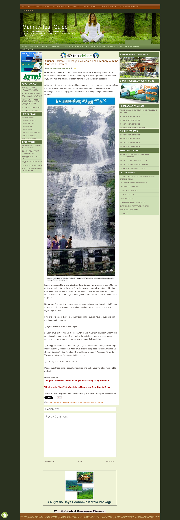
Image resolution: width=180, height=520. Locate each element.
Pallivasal (124, 214)
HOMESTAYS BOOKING (51, 46)
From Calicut (27, 130)
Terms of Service (41, 6)
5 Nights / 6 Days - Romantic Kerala (134, 164)
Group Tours (90, 6)
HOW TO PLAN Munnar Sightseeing (133, 183)
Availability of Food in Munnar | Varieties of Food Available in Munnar (31, 102)
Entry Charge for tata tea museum (134, 206)
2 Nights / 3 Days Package (130, 135)
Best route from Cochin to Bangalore (32, 169)
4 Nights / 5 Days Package (130, 120)
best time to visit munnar (54, 402)
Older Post (110, 461)
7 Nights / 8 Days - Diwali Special (133, 168)
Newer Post (49, 461)
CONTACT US (27, 49)
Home (25, 46)
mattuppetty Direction (129, 187)
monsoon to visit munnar (69, 402)
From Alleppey (28, 117)
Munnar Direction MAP (31, 108)
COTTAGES (35, 46)
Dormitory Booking (73, 46)
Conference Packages (130, 6)
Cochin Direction (127, 194)
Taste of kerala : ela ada (32, 166)
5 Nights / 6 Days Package (130, 124)
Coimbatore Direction (129, 190)
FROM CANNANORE (29, 139)
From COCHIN (27, 126)
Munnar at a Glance (30, 111)
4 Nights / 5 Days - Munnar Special (133, 161)
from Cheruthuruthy (31, 133)
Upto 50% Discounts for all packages (32, 146)
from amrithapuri (29, 120)
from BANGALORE (29, 123)
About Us (26, 6)
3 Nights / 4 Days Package (130, 116)
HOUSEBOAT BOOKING (95, 46)
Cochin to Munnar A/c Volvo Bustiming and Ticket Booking (30, 151)
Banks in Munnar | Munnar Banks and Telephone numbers (30, 89)
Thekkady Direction (128, 198)
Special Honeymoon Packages (66, 6)
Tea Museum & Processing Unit (132, 202)
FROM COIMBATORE (29, 136)
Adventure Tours (108, 6)
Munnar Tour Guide (45, 27)
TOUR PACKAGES (131, 46)
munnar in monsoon (84, 402)
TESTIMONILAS (27, 11)
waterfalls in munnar (97, 402)
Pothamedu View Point (129, 210)
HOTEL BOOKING (114, 46)
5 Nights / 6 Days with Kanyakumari (134, 128)
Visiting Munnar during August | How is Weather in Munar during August (32, 95)
